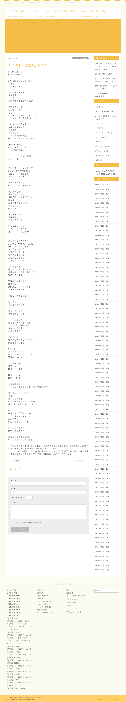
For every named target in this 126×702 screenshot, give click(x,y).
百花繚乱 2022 (14, 604)
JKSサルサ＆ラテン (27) (105, 111)
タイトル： (14, 480)
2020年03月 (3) (101, 359)
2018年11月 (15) (102, 432)
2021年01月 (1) (101, 322)
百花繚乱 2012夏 (13, 674)
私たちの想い (20, 11)
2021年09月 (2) (101, 286)
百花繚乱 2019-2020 (16, 610)
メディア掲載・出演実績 (16, 16)
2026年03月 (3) (101, 185)
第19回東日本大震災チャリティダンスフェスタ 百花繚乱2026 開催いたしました (105, 66)
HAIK (119, 699)
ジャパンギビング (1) (103, 133)
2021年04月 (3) (101, 308)
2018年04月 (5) (101, 464)
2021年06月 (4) (101, 299)
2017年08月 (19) (102, 501)
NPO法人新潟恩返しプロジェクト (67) (105, 117)
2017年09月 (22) (102, 496)
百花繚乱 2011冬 (13, 680)
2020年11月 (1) (101, 331)
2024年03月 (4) (101, 231)
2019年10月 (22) (102, 382)
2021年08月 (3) (101, 290)
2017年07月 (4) (101, 506)
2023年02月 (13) (102, 249)
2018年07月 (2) (101, 451)
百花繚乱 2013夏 (13, 663)
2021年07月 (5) (101, 295)
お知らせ (47, 11)
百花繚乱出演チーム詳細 (16, 688)
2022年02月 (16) (102, 263)
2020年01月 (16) (102, 368)
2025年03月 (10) (102, 198)
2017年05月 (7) (101, 515)
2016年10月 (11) (102, 547)
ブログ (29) (99, 107)
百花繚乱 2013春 (13, 668)
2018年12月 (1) (101, 428)
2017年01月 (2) (101, 533)
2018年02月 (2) (101, 473)
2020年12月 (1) (101, 327)
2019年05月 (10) (102, 405)
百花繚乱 (10, 685)
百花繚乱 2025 (14, 596)
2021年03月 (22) (102, 313)
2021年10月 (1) (101, 281)
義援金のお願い (43, 610)
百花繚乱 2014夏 (13, 652)
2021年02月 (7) (101, 318)
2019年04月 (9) (101, 409)
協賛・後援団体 (70, 11)
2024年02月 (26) (102, 235)
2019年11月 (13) (102, 377)
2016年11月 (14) (102, 542)
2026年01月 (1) (101, 194)
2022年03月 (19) (102, 258)
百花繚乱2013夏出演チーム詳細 (19, 666)
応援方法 (84, 11)
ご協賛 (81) (99, 123)
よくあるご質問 (35, 16)
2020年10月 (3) (101, 336)
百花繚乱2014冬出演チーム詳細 (19, 649)
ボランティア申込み (44, 607)
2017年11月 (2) (101, 487)
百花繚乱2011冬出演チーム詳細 (19, 683)
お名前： (14, 488)
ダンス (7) (99, 142)
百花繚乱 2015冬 (13, 632)
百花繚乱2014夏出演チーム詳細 (19, 654)
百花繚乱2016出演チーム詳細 (18, 621)
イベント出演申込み (44, 601)
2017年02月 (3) (101, 529)
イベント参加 (42, 604)
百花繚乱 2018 (14, 612)
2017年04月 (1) (101, 519)
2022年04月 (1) (101, 253)
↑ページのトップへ (60, 584)
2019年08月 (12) (102, 391)
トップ (9, 11)
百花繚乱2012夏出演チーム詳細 (19, 677)
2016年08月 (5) (101, 556)
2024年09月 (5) (101, 221)
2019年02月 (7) (101, 418)
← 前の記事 (15, 461)
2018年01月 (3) (101, 478)
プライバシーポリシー (88, 16)
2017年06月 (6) (101, 510)
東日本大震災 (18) (102, 156)
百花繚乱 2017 (14, 615)
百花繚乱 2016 (12, 618)
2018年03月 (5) (101, 469)
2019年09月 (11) (102, 386)
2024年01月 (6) (101, 240)
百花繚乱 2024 (14, 598)
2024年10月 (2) (101, 217)
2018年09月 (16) (102, 441)
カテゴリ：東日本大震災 (80, 58)
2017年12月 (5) (101, 483)
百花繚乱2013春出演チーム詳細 (19, 671)
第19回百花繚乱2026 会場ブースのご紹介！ (106, 87)
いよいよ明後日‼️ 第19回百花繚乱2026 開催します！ (105, 80)
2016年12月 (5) (101, 538)
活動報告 (104, 11)
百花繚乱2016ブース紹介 (16, 624)
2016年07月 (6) (101, 561)
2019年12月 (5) (101, 373)
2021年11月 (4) (101, 276)
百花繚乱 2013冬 (13, 657)
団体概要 (57, 11)
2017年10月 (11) (102, 492)
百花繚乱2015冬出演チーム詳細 (19, 635)
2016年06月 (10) (102, 565)
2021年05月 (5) (101, 304)
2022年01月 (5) (101, 267)
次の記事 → (81, 461)
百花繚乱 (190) (101, 160)
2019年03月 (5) (101, 414)
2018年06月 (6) (101, 455)
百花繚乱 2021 (14, 607)
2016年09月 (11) (102, 551)
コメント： (14, 502)
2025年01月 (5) (101, 208)
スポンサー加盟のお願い (46, 612)
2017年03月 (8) (101, 524)
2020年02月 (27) (102, 363)
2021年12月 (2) (101, 272)
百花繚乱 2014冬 (13, 646)
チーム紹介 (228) (102, 146)
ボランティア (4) (102, 151)
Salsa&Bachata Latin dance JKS (104, 94)
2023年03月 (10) (102, 244)
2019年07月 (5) (101, 396)
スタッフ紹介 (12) (102, 137)
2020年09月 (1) (101, 341)
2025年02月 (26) (102, 203)
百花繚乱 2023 (14, 601)
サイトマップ (72, 16)
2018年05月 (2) (101, 460)
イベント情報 (34, 11)
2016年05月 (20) (102, 570)
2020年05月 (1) (101, 350)
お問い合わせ (49, 16)
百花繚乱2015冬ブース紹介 (17, 638)
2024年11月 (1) (101, 212)
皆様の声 (94, 11)
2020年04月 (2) (101, 354)
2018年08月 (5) (101, 446)
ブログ (60, 16)
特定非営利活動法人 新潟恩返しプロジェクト (26, 697)
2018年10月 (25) (102, 437)
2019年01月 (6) (101, 423)
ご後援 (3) (99, 128)
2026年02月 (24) (102, 189)
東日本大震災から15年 (104, 74)
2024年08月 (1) (101, 226)
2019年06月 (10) (102, 400)
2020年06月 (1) (101, 345)
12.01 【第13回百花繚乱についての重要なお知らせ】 (105, 172)
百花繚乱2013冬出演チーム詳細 (19, 660)
